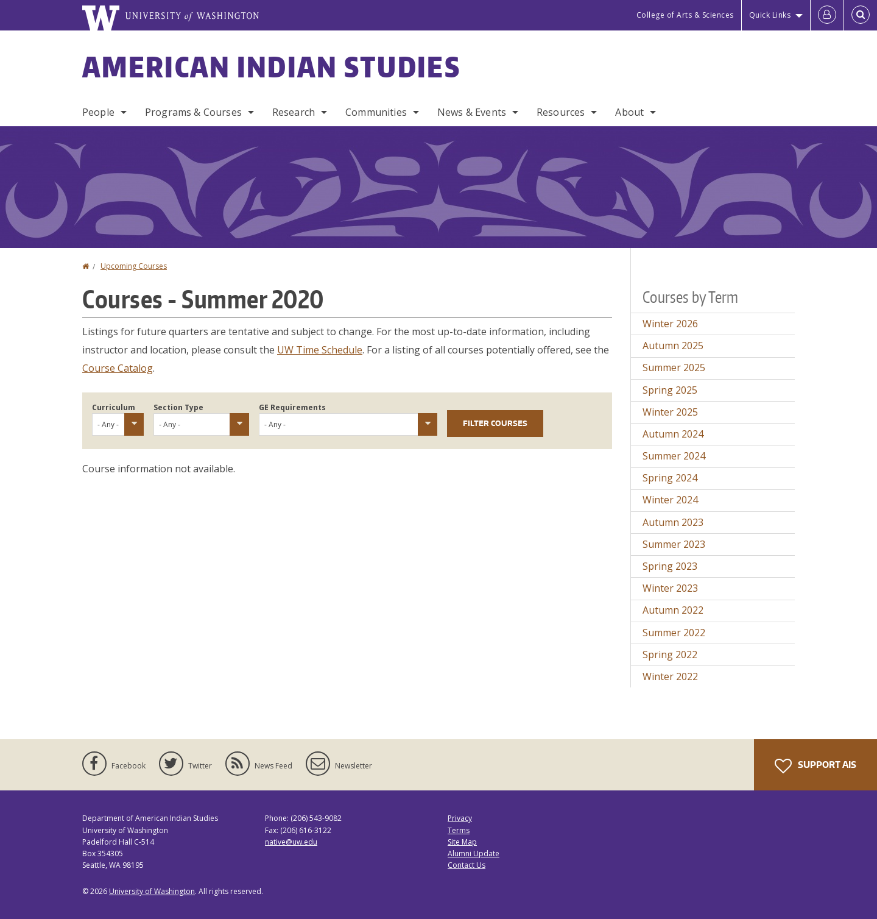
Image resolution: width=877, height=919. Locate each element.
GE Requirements (292, 407)
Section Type (178, 407)
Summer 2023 (674, 544)
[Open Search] (860, 15)
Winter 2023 (670, 588)
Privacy (460, 818)
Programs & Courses (193, 112)
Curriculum (113, 407)
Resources (561, 112)
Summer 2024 (674, 456)
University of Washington (152, 891)
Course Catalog (117, 368)
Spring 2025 (670, 390)
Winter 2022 (670, 676)
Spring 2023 (670, 566)
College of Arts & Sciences (685, 15)
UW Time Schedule (319, 350)
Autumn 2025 (673, 345)
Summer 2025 (674, 367)
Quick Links (770, 15)
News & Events (471, 112)
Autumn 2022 (673, 610)
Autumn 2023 (673, 522)
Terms (459, 830)
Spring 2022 (670, 654)
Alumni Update (473, 853)
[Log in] (827, 15)
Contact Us (466, 865)
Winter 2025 (670, 412)
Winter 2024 (670, 499)
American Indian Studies (271, 66)
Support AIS (815, 766)
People (98, 112)
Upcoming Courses (133, 266)
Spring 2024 (670, 477)
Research (293, 112)
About (629, 112)
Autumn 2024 (673, 434)
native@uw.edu (291, 842)
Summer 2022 (674, 632)
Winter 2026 (670, 323)
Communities (376, 112)
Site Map (462, 842)
